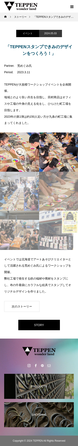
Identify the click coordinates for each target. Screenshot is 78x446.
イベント (28, 33)
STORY (39, 325)
